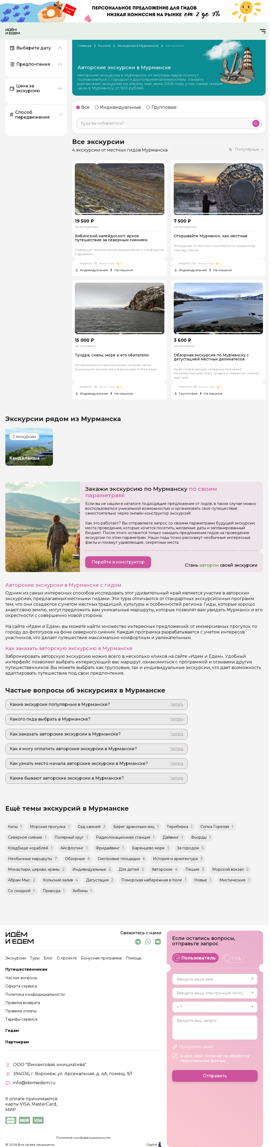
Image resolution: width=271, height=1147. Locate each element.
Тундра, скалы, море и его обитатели (112, 355)
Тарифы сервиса (21, 1019)
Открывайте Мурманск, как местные (210, 236)
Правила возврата (22, 1003)
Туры (35, 958)
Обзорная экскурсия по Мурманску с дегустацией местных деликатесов (211, 357)
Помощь (133, 958)
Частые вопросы (21, 978)
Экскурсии (15, 958)
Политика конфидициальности (35, 995)
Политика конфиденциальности (83, 1137)
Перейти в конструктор (118, 562)
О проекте (67, 958)
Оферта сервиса (21, 986)
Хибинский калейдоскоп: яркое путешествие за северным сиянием (111, 238)
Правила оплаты (21, 1011)
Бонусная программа (101, 958)
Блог (48, 958)
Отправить (215, 1075)
